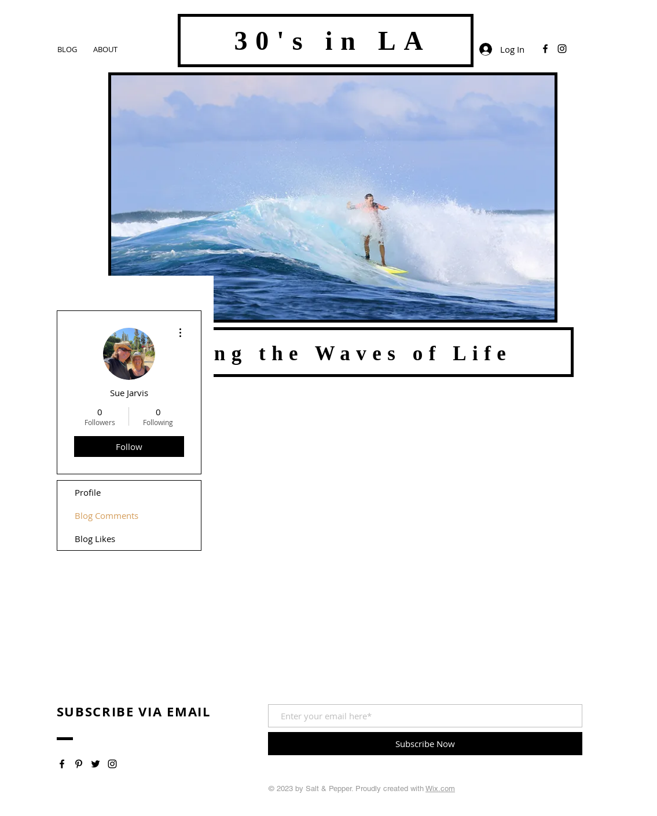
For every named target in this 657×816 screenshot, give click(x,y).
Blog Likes (95, 538)
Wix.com (440, 788)
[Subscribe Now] (425, 743)
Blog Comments (106, 515)
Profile (88, 492)
